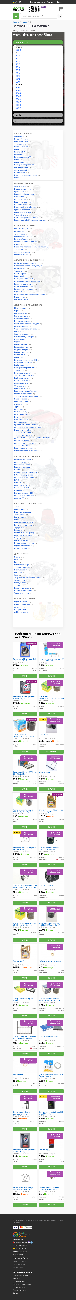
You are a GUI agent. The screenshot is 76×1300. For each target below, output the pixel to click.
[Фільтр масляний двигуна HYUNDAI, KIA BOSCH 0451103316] (51, 914)
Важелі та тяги (20, 199)
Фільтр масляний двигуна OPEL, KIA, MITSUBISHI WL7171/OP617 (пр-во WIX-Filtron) (49, 849)
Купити (25, 676)
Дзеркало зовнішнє (22, 567)
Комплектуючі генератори (24, 533)
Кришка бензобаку (21, 440)
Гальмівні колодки (21, 229)
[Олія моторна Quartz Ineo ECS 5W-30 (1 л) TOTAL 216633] (25, 1140)
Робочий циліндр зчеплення (25, 475)
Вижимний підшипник (22, 467)
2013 (18, 64)
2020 (18, 50)
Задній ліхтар (19, 515)
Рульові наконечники (22, 189)
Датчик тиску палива (23, 446)
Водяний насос (20, 268)
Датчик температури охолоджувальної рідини (32, 438)
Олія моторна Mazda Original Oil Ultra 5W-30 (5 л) (24, 849)
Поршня (17, 311)
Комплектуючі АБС (21, 255)
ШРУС (16, 480)
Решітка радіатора (22, 565)
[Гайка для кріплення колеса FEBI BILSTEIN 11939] (51, 952)
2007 (18, 102)
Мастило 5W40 (18, 961)
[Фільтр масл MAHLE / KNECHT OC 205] (51, 876)
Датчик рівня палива (22, 433)
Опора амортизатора (22, 212)
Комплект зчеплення (22, 459)
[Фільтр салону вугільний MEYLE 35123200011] (51, 1027)
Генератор (18, 530)
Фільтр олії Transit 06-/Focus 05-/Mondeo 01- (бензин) (24, 924)
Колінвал (18, 332)
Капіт (16, 562)
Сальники (18, 491)
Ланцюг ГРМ (19, 370)
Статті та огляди (19, 1290)
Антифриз (18, 607)
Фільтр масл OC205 (47, 886)
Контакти (51, 2)
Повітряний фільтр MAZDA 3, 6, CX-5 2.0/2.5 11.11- (25, 773)
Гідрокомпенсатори (22, 321)
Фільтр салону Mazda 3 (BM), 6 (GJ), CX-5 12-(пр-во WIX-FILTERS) (24, 1037)
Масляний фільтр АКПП (23, 488)
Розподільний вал (21, 326)
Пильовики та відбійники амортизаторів (30, 220)
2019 (18, 82)
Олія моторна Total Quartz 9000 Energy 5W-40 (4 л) (23, 1188)
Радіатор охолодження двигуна (27, 263)
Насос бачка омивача (22, 588)
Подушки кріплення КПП (23, 493)
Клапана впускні (20, 313)
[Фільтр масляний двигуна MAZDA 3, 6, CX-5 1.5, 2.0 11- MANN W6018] (25, 801)
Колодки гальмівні (21, 168)
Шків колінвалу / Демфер (24, 337)
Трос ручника (19, 234)
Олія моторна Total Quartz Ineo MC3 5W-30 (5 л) (25, 698)
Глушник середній (21, 420)
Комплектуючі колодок (23, 237)
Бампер (17, 557)
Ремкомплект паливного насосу (27, 451)
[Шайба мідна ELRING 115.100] (25, 1065)
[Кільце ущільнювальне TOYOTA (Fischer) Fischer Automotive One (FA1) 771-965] (51, 1065)
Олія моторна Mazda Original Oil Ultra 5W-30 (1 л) (51, 1113)
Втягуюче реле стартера (24, 543)
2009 (18, 108)
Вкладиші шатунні (21, 347)
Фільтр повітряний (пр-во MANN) (23, 1000)
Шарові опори (19, 197)
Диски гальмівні (20, 170)
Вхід (59, 2)
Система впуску (20, 412)
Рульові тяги (19, 192)
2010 (18, 55)
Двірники (18, 585)
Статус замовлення (21, 1276)
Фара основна (20, 509)
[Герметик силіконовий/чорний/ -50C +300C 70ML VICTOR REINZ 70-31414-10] (51, 650)
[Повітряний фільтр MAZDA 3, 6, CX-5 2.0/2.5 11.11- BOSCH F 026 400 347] (25, 763)
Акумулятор (19, 136)
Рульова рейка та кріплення (25, 207)
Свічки (17, 178)
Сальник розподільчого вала (25, 329)
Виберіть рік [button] (21, 42)
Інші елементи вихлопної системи (27, 427)
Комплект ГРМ (20, 152)
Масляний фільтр (21, 139)
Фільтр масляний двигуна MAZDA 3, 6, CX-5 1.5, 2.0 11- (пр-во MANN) (23, 811)
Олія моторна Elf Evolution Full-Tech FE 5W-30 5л (25, 660)
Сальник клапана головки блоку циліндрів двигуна (49, 1188)
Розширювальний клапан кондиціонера (30, 294)
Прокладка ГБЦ (20, 389)
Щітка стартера (21, 548)
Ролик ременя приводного (24, 165)
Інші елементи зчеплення (24, 478)
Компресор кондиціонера (24, 289)
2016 (18, 73)
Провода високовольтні (23, 522)
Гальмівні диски (20, 231)
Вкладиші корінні (21, 345)
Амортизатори (20, 186)
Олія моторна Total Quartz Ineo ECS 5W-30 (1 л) (25, 1151)
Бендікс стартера (21, 541)
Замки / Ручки (20, 580)
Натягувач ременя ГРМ (23, 157)
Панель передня (20, 570)
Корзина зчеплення (22, 465)
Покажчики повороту (22, 512)
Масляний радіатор (22, 274)
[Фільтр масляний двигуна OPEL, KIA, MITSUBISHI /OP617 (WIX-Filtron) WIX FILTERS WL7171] (51, 838)
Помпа (17, 160)
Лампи (17, 507)
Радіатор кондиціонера (23, 287)
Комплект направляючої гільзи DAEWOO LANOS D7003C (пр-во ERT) (25, 886)
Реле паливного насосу (23, 448)
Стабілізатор (19, 173)
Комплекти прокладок (23, 394)
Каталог (16, 1293)
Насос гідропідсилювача (24, 194)
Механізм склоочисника (23, 591)
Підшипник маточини (22, 202)
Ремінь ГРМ (18, 149)
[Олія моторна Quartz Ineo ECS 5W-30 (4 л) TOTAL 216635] (51, 801)
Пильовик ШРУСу (21, 485)
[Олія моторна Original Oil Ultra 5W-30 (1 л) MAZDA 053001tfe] (51, 1103)
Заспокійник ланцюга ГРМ (24, 376)
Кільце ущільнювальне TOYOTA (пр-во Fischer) (51, 1075)
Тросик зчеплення (21, 593)
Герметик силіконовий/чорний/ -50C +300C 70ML (51, 660)
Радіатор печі (19, 297)
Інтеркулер (18, 409)
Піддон (17, 342)
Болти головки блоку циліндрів (26, 324)
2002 (18, 87)
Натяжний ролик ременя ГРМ (25, 360)
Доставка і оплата (37, 2)
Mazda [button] (18, 115)
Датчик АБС (19, 250)
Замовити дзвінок (20, 1252)
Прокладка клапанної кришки (25, 391)
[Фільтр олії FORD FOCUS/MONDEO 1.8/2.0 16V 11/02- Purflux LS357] (25, 725)
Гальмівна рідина (45, 1150)
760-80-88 (34, 9)
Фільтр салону (20, 144)
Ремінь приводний (21, 162)
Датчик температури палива (26, 443)
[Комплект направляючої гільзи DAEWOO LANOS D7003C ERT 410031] (25, 876)
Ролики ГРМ (19, 155)
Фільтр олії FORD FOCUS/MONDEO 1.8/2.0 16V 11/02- (23, 735)
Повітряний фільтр (21, 142)
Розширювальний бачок (23, 279)
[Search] (59, 16)
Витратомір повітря (22, 414)
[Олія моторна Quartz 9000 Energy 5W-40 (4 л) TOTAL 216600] (25, 1178)
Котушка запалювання (23, 525)
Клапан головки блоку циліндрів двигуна (21, 1113)
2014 (18, 67)
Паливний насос (20, 399)
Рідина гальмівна (21, 602)
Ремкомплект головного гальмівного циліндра (32, 247)
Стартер (18, 538)
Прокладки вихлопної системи (26, 425)
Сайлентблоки (20, 215)
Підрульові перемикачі (23, 546)
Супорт (17, 244)
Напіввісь (18, 483)
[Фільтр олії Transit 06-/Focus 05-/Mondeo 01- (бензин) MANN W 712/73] (25, 914)
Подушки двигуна (21, 350)
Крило (16, 560)
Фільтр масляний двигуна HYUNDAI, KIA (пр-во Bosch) (49, 924)
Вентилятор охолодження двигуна (28, 266)
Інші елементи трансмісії (24, 496)
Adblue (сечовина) (21, 612)
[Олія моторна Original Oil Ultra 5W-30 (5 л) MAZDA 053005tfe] (25, 838)
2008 (18, 105)
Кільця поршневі (20, 308)
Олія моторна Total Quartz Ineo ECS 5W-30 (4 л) (51, 811)
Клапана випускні (21, 316)
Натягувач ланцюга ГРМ (24, 373)
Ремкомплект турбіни (23, 430)
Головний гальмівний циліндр (25, 242)
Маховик (17, 470)
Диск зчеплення (20, 462)
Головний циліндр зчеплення (25, 472)
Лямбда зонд (19, 404)
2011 (18, 58)
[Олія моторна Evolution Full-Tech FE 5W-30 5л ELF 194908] (25, 650)
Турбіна (17, 407)
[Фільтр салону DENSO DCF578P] (51, 763)
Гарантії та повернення (22, 1284)
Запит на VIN (18, 1255)
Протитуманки (20, 517)
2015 (18, 70)
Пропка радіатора (21, 276)
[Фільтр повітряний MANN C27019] (25, 989)
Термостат (19, 271)
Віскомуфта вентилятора (24, 284)
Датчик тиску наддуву (23, 435)
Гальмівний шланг (21, 239)
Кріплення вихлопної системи (26, 422)
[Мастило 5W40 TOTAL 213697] (25, 952)
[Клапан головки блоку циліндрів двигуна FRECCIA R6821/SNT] (25, 1103)
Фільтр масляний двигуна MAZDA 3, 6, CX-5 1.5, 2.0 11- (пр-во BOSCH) (49, 1000)
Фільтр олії (43, 735)
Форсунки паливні (21, 402)
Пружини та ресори (22, 210)
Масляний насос (20, 339)
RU (20, 2)
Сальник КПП (19, 498)
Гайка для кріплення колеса (50, 961)
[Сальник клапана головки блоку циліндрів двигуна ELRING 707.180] (51, 1178)
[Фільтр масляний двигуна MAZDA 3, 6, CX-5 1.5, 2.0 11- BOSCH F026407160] (51, 989)
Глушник (17, 417)
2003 (18, 90)
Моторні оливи (20, 610)
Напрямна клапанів (21, 352)
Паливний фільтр (21, 147)
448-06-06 (34, 7)
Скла (16, 575)
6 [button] (16, 121)
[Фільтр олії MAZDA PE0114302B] (51, 725)
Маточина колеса (21, 205)
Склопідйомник (20, 583)
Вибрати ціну (51, 752)
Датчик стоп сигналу (23, 252)
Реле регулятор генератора (25, 535)
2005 (18, 96)
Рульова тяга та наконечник (25, 175)
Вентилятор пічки (21, 300)
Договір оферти (19, 1287)
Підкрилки (18, 573)
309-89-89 (34, 11)
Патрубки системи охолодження (27, 281)
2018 (18, 79)
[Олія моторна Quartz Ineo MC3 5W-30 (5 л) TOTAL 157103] (25, 687)
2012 (18, 61)
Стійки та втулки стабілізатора (27, 218)
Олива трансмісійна (22, 604)
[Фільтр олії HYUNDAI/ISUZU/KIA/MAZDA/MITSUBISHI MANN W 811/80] (51, 687)
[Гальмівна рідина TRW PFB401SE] (51, 1140)
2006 (18, 99)
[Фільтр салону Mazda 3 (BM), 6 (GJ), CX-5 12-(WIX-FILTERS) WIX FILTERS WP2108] (25, 1027)
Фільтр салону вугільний (48, 1037)
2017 (18, 76)
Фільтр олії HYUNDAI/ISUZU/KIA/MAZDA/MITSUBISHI (51, 698)
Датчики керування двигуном (26, 396)
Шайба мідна (18, 1074)
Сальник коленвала (22, 334)
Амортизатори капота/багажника (28, 578)
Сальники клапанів (21, 319)
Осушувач (18, 292)
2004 (18, 93)
